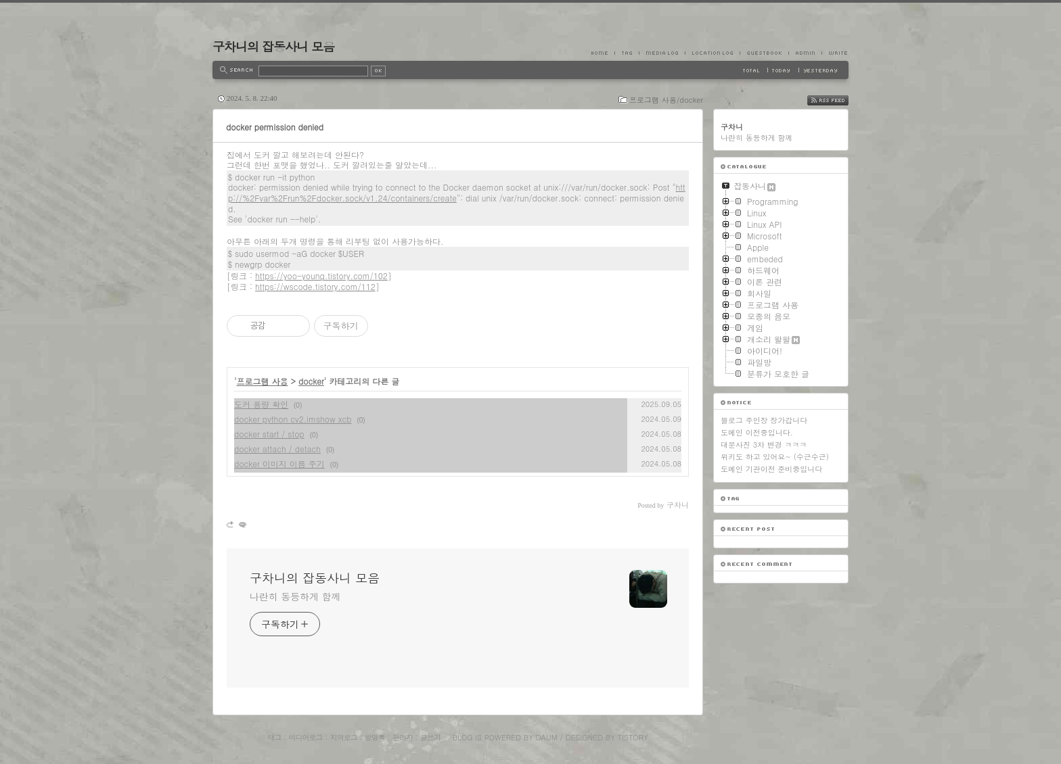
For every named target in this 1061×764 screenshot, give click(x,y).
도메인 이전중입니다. (757, 432)
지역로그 (343, 737)
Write (835, 52)
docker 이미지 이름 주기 (279, 463)
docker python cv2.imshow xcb (292, 419)
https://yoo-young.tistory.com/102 (321, 275)
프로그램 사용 (262, 381)
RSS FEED (838, 100)
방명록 (375, 737)
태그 (274, 737)
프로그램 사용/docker (666, 100)
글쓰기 (430, 737)
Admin (804, 52)
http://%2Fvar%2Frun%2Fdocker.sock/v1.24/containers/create (456, 192)
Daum (547, 737)
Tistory (633, 737)
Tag (626, 52)
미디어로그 (306, 737)
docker (311, 381)
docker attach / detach (277, 448)
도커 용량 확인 (261, 404)
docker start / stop (269, 433)
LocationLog (712, 52)
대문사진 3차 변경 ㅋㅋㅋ (764, 444)
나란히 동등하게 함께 (295, 596)
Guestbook (764, 52)
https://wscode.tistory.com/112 (315, 286)
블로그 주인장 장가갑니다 (764, 420)
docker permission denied (274, 127)
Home (602, 52)
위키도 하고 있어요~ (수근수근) (775, 457)
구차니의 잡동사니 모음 (273, 46)
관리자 (402, 737)
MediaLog (662, 52)
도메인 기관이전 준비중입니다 (771, 469)
